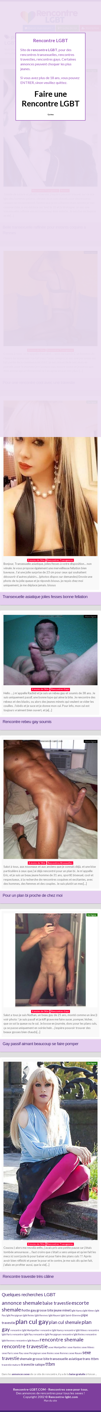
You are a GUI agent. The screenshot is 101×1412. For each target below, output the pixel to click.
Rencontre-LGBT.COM (29, 1389)
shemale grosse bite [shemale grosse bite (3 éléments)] (34, 1358)
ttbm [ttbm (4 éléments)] (50, 1364)
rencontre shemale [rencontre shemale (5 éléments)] (62, 1339)
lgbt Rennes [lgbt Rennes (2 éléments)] (41, 1315)
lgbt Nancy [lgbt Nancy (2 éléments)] (77, 1310)
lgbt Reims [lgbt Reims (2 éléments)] (28, 1315)
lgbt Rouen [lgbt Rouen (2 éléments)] (54, 1315)
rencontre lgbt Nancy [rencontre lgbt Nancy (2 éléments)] (51, 1330)
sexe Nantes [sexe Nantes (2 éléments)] (74, 1347)
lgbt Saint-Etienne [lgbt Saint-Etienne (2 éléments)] (71, 1315)
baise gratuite (77, 1374)
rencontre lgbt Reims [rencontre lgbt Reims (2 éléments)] (73, 1334)
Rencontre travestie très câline (28, 1276)
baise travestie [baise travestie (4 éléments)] (56, 1303)
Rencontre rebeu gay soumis (27, 721)
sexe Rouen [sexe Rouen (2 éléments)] (75, 1353)
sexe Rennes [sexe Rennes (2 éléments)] (61, 1353)
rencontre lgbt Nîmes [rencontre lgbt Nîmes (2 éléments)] (75, 1330)
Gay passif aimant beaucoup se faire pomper (40, 1043)
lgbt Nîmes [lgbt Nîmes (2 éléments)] (89, 1310)
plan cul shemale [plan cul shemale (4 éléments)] (65, 1322)
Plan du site (50, 1400)
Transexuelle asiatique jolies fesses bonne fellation (45, 596)
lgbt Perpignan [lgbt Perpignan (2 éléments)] (14, 1315)
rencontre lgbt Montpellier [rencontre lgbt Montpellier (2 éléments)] (25, 1330)
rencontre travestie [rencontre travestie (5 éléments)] (25, 1346)
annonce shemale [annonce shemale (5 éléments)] (22, 1302)
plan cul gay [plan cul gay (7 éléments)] (32, 1321)
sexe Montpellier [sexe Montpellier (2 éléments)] (57, 1347)
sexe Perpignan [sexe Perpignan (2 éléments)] (32, 1353)
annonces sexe (21, 1374)
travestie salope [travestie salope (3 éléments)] (33, 1364)
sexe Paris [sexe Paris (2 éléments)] (7, 1353)
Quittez (50, 114)
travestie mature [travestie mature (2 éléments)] (11, 1364)
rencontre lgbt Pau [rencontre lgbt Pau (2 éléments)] (22, 1334)
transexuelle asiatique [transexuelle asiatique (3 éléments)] (66, 1358)
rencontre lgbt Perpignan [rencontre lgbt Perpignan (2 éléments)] (47, 1334)
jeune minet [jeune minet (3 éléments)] (62, 1310)
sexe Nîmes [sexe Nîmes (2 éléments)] (88, 1347)
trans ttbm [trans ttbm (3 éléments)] (91, 1358)
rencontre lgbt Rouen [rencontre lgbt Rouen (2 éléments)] (27, 1340)
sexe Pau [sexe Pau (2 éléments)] (18, 1353)
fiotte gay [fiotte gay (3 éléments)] (28, 1310)
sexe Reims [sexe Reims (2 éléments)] (47, 1353)
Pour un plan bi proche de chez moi (32, 895)
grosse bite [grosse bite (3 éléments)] (45, 1310)
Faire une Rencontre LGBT (51, 98)
